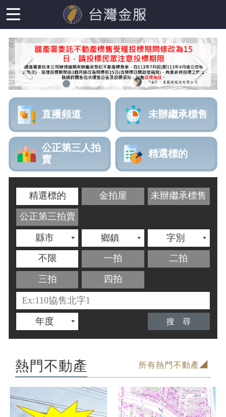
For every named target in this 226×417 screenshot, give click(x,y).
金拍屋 (113, 195)
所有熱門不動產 (168, 365)
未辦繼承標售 (178, 195)
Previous (24, 82)
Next (204, 82)
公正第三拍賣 (47, 216)
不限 (47, 258)
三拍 (47, 279)
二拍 (178, 258)
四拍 (113, 279)
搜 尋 (178, 321)
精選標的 (47, 195)
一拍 (113, 258)
